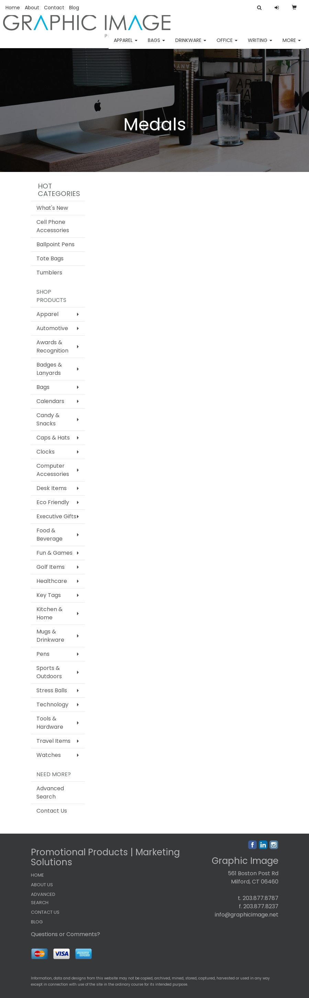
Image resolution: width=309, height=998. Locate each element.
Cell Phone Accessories (52, 226)
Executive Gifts (56, 516)
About (32, 7)
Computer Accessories (52, 470)
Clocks (45, 452)
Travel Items (53, 741)
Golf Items (50, 567)
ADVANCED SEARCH (43, 898)
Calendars (50, 401)
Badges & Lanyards (49, 369)
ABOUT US (42, 884)
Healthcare (51, 581)
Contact (54, 7)
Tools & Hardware (49, 723)
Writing (260, 44)
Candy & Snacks (47, 419)
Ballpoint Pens (55, 244)
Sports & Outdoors (49, 672)
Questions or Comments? (65, 934)
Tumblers (49, 272)
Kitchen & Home (49, 613)
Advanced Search (50, 792)
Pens (42, 654)
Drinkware (190, 44)
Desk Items (51, 488)
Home (12, 7)
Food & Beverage (49, 535)
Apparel (125, 44)
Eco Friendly (52, 502)
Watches (48, 755)
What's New (52, 208)
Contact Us (51, 811)
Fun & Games (54, 553)
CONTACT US (45, 912)
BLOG (37, 922)
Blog (74, 7)
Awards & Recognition (52, 346)
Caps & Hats (53, 438)
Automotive (52, 328)
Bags (156, 44)
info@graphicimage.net (246, 915)
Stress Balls (51, 690)
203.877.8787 (260, 898)
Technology (52, 704)
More (292, 44)
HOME (37, 875)
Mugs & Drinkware (50, 636)
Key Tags (48, 595)
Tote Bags (50, 258)
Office (227, 44)
